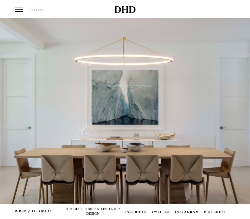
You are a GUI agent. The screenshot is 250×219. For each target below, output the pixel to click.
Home (37, 10)
